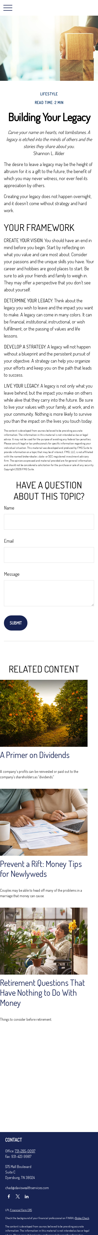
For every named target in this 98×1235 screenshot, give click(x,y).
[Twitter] (17, 1196)
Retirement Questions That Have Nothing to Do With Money (42, 992)
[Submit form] (15, 623)
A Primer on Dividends (35, 754)
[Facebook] (8, 1196)
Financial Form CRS (21, 1210)
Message (12, 574)
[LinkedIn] (26, 1196)
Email (9, 541)
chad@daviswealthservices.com (27, 1187)
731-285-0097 (25, 1151)
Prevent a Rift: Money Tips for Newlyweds (41, 868)
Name (9, 508)
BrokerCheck (82, 1218)
